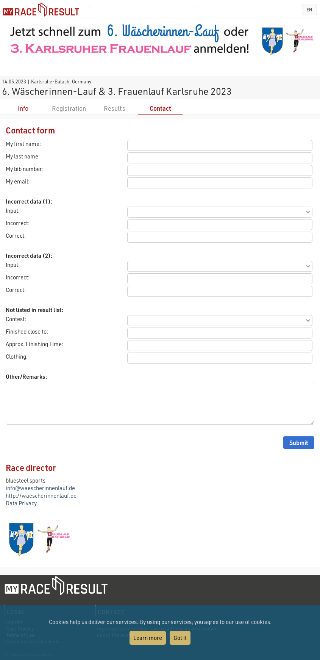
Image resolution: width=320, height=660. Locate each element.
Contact (160, 108)
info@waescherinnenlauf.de (40, 488)
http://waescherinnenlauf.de (41, 495)
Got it (180, 637)
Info (23, 108)
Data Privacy (21, 503)
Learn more (147, 637)
